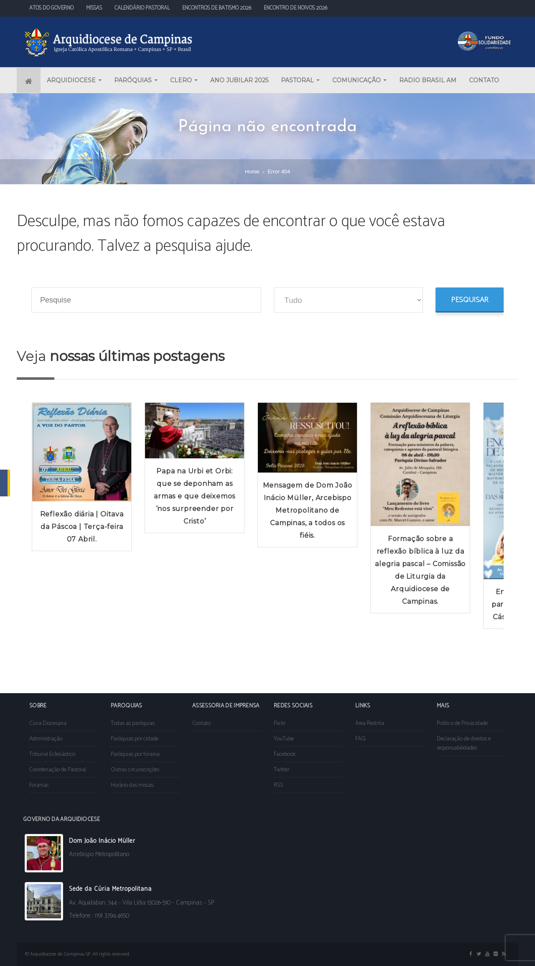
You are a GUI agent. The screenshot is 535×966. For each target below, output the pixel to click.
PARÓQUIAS (136, 80)
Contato (201, 723)
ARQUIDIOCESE (74, 80)
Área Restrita (369, 723)
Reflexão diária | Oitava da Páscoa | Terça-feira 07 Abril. (82, 526)
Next (507, 531)
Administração (45, 739)
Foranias (38, 785)
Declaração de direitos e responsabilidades (464, 743)
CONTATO (484, 80)
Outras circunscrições (135, 770)
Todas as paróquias (133, 723)
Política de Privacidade (462, 723)
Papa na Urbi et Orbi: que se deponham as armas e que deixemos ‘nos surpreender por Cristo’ (194, 496)
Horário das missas (132, 785)
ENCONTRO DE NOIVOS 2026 (295, 8)
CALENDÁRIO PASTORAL (142, 8)
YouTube (284, 739)
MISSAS (94, 8)
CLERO (184, 80)
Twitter (281, 770)
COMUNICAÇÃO (359, 80)
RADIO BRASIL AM (427, 80)
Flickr (279, 723)
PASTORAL (300, 80)
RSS (278, 785)
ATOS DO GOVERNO (51, 8)
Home (252, 171)
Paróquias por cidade (134, 739)
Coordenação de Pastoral (57, 770)
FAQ (360, 739)
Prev (27, 531)
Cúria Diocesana (47, 723)
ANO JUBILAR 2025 (239, 80)
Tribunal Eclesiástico (52, 754)
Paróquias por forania (135, 754)
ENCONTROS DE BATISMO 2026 (216, 8)
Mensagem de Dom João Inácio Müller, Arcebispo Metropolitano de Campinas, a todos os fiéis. (307, 510)
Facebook (285, 754)
